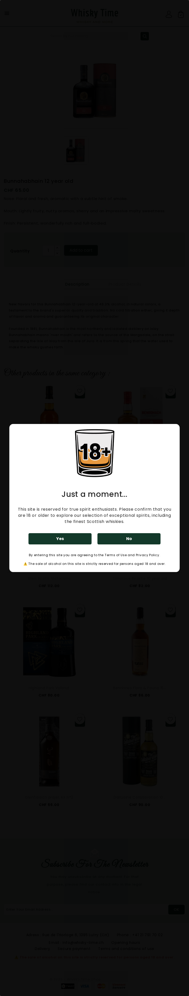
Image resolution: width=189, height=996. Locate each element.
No (129, 539)
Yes (60, 539)
